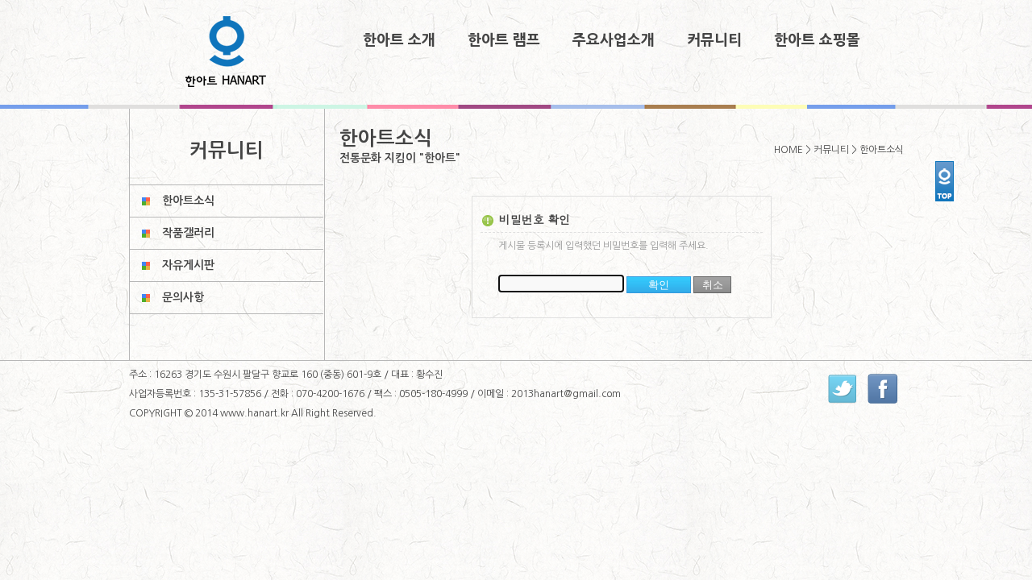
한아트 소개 (399, 40)
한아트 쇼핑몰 (817, 40)
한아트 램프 (504, 40)
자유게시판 (188, 265)
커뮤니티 (714, 40)
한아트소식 (188, 200)
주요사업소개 (613, 40)
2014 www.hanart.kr (243, 413)
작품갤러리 (188, 232)
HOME (788, 150)
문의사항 (183, 297)
